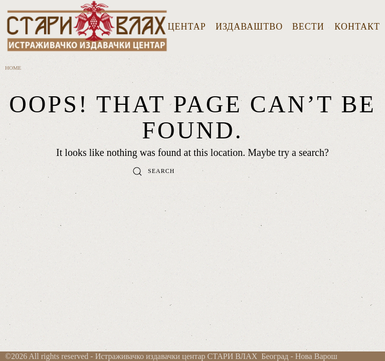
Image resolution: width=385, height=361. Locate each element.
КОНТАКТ (357, 27)
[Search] (192, 171)
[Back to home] (86, 27)
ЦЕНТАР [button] (189, 27)
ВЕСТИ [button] (311, 27)
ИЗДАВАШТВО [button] (249, 27)
